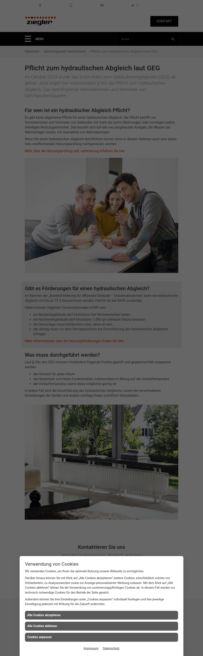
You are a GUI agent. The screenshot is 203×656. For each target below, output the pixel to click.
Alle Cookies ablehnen (42, 626)
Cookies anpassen (39, 637)
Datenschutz (111, 648)
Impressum (91, 648)
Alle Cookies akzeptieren (44, 615)
